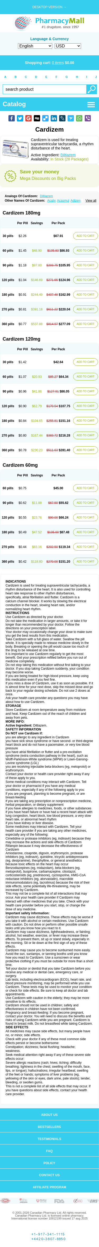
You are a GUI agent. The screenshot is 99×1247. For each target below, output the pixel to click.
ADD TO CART (85, 235)
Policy (49, 1163)
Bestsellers (49, 1127)
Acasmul (63, 200)
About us (49, 1115)
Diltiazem (68, 155)
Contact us (49, 1175)
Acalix (51, 200)
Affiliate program (49, 1187)
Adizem (75, 200)
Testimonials (49, 1139)
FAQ (49, 1151)
